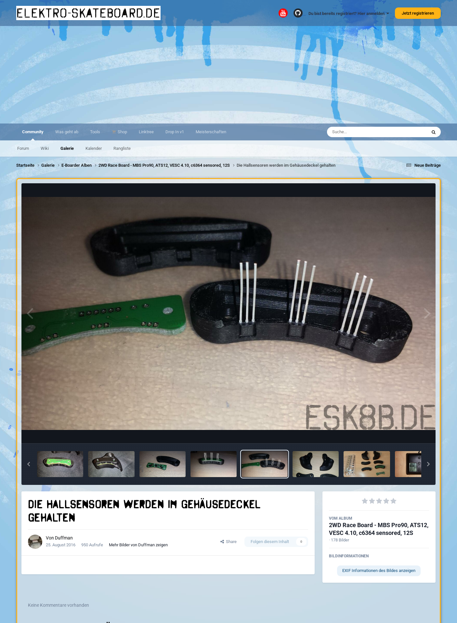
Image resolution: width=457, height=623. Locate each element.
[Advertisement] (228, 74)
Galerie (67, 148)
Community (33, 134)
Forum (23, 148)
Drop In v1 (174, 131)
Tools (95, 131)
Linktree (146, 131)
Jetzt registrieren (418, 13)
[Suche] (364, 132)
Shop (122, 131)
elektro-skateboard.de (88, 13)
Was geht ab (66, 131)
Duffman (64, 537)
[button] (28, 464)
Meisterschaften (211, 131)
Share (228, 541)
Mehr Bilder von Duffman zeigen (138, 544)
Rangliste (122, 148)
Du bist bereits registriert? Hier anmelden (348, 13)
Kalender (93, 148)
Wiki (45, 148)
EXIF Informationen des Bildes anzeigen (378, 570)
